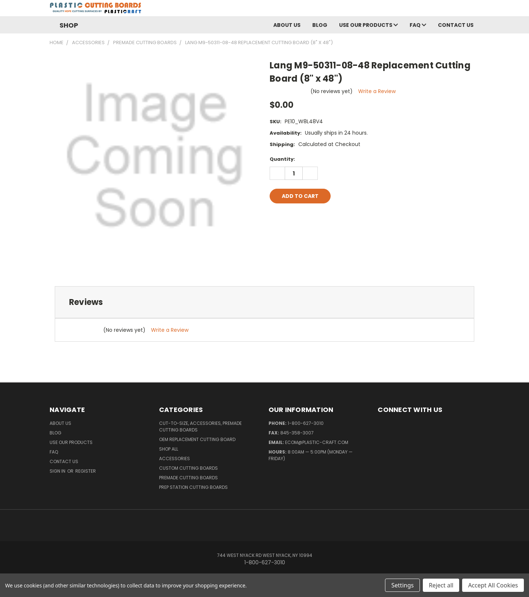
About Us (287, 27)
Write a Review (377, 93)
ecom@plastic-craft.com (316, 444)
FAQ (418, 27)
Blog (319, 27)
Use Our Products (368, 27)
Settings (402, 585)
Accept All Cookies (493, 585)
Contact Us (456, 27)
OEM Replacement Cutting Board (197, 441)
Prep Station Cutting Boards (193, 489)
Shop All (168, 451)
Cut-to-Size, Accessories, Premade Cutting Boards (200, 428)
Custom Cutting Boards (188, 470)
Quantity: (282, 161)
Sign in (58, 473)
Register (85, 473)
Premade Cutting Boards (188, 480)
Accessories (174, 461)
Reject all (441, 585)
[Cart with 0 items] (477, 11)
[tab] (264, 304)
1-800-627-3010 (306, 425)
